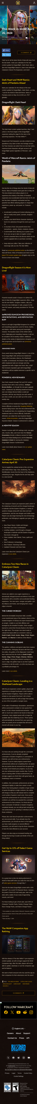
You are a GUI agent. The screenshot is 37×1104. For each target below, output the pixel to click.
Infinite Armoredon (12, 418)
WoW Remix (26, 984)
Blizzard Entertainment (18, 39)
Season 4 (5, 986)
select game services (10, 883)
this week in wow (13, 981)
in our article (12, 554)
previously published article (16, 250)
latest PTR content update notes (12, 255)
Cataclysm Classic (26, 981)
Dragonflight (7, 984)
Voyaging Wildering (26, 406)
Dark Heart (17, 984)
